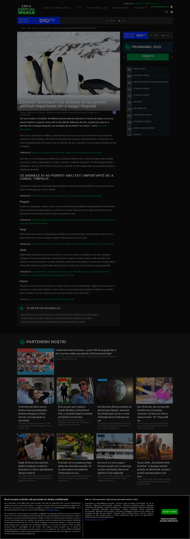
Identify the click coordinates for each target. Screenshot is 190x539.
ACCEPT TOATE (169, 511)
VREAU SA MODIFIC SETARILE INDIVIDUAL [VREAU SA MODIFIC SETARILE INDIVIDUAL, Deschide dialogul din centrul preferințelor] (169, 519)
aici (49, 525)
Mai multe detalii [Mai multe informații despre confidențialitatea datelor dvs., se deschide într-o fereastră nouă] (53, 510)
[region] (95, 517)
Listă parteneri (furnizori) (95, 520)
